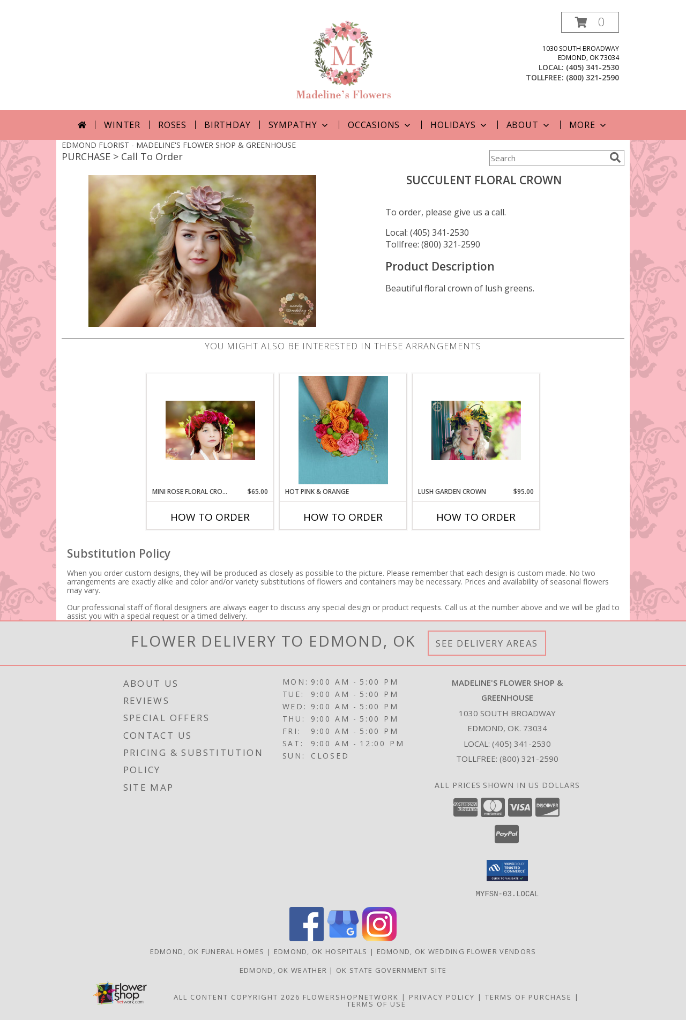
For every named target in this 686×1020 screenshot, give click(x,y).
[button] (590, 22)
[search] (615, 157)
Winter (122, 125)
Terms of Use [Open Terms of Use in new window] (376, 1003)
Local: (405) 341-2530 (427, 232)
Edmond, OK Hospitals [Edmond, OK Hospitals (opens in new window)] (321, 951)
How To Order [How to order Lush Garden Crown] (476, 517)
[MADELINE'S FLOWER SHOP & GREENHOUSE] (343, 61)
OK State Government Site (391, 969)
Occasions (380, 125)
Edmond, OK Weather (283, 969)
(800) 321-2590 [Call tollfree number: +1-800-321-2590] (592, 77)
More (588, 125)
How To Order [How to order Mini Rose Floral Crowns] (210, 517)
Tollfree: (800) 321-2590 (432, 244)
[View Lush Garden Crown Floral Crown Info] (476, 430)
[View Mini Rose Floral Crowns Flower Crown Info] (210, 430)
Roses (172, 125)
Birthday (227, 125)
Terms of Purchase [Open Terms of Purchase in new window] (528, 996)
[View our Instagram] (379, 938)
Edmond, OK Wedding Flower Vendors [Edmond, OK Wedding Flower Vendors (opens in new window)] (456, 951)
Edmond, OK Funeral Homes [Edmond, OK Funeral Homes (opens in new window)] (207, 951)
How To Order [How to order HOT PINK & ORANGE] (343, 517)
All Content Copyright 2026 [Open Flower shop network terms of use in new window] (237, 996)
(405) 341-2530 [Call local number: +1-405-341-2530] (592, 67)
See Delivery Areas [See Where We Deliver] (487, 643)
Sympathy (299, 125)
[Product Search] (547, 158)
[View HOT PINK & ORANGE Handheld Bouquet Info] (343, 430)
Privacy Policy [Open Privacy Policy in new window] (442, 996)
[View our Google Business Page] (343, 938)
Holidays (459, 125)
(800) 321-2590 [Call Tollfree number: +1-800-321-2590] (528, 758)
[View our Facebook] (306, 938)
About (528, 125)
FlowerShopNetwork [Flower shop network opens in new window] (351, 996)
